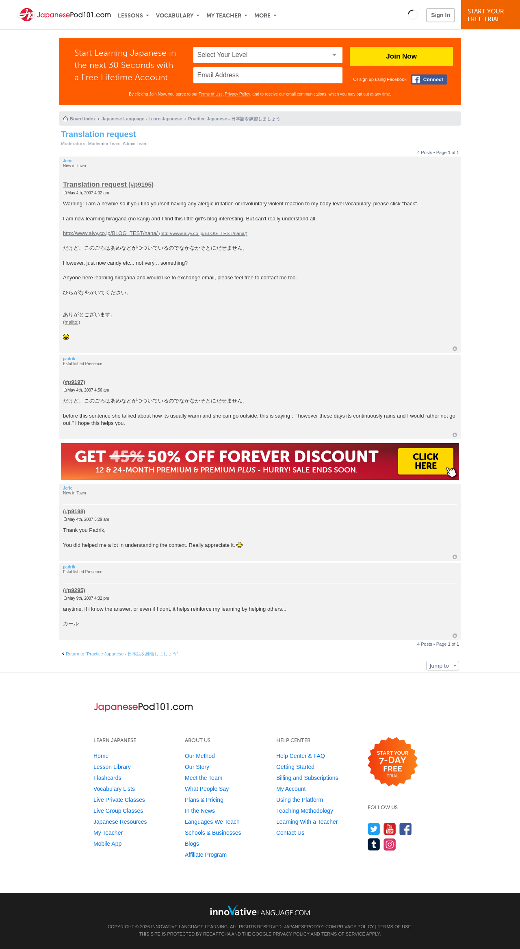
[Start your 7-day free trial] (393, 762)
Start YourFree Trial (492, 15)
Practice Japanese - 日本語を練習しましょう (234, 118)
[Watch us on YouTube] (390, 829)
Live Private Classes (119, 800)
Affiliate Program (206, 854)
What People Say (207, 789)
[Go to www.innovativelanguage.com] (260, 910)
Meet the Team (203, 778)
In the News (200, 811)
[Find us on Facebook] (405, 829)
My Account (291, 789)
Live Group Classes (118, 811)
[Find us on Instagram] (390, 844)
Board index (83, 118)
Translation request (98, 134)
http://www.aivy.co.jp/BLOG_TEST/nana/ (110, 233)
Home (100, 756)
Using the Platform (299, 800)
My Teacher (223, 15)
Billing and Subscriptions (307, 778)
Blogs (192, 843)
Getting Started (295, 767)
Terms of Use (211, 94)
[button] (413, 14)
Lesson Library (112, 767)
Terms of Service (343, 934)
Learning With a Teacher (307, 821)
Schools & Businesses (213, 832)
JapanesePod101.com (310, 926)
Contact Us (290, 832)
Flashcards (107, 778)
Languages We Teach (212, 821)
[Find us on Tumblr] (374, 844)
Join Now (401, 56)
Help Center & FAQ (300, 756)
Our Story (197, 767)
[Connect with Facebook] (429, 79)
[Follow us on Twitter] (374, 829)
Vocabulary (174, 15)
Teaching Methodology (304, 811)
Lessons (130, 15)
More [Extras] (262, 15)
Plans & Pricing (204, 800)
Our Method (200, 756)
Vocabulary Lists (114, 789)
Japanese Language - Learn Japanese (142, 118)
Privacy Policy (237, 94)
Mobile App (107, 843)
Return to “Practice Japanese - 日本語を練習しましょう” (122, 653)
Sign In (440, 15)
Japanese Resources (120, 821)
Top (455, 348)
